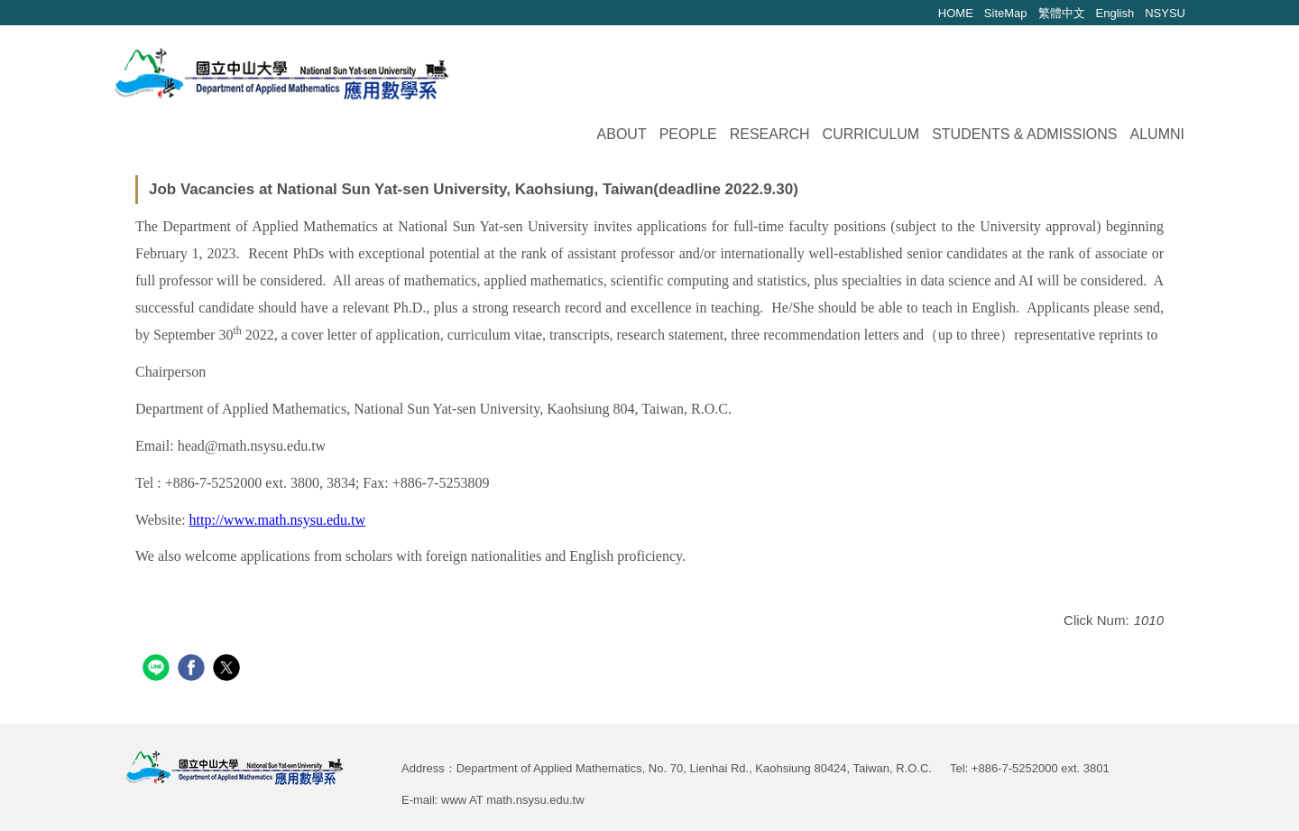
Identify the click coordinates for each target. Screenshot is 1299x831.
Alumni (1157, 134)
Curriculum (871, 134)
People (688, 134)
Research (770, 134)
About (622, 134)
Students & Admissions (1024, 134)
